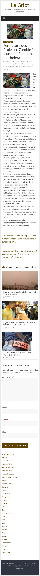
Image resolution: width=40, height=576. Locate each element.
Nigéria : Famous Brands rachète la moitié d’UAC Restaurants (19, 323)
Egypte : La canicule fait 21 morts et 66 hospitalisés (19, 293)
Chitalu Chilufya (19, 64)
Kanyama (17, 66)
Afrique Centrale (7, 461)
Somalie (4, 546)
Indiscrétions (6, 513)
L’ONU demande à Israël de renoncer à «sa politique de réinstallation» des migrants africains (19, 254)
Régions (4, 530)
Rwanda (4, 536)
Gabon (4, 507)
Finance (4, 503)
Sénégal (4, 539)
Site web (5, 432)
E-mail (5, 420)
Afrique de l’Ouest (8, 467)
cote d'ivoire (6, 494)
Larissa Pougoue (20, 61)
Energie (4, 500)
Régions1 (5, 533)
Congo (4, 490)
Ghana (4, 510)
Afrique (4, 458)
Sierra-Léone (6, 543)
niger (3, 523)
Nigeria (4, 526)
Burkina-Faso (6, 484)
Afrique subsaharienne (9, 477)
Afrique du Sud (7, 471)
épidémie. (11, 66)
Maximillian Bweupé (27, 66)
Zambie (5, 69)
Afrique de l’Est (7, 464)
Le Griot (20, 5)
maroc (4, 520)
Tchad (4, 549)
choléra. (27, 64)
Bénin (4, 480)
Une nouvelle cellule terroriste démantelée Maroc (17, 353)
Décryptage (8, 42)
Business (5, 487)
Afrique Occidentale (8, 474)
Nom (4, 407)
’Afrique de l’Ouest (8, 454)
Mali (3, 516)
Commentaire (8, 377)
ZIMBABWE (6, 552)
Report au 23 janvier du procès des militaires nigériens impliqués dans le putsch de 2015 (19, 238)
